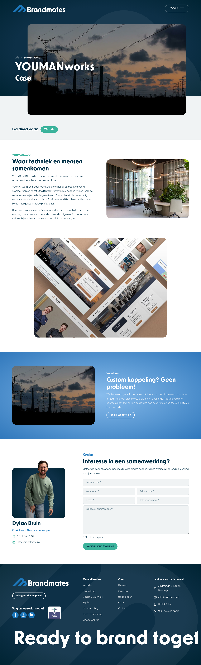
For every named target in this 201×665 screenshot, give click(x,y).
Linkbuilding (89, 591)
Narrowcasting (90, 608)
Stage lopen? (125, 597)
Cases (121, 603)
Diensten (122, 585)
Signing (86, 603)
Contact (122, 608)
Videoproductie (91, 620)
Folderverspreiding (92, 614)
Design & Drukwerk (92, 597)
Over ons (123, 591)
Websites (87, 585)
